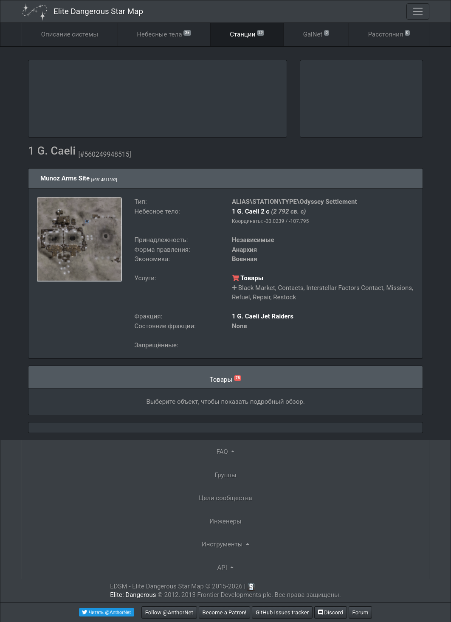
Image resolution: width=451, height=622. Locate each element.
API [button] (223, 567)
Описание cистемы (69, 34)
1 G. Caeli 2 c (250, 211)
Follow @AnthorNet (169, 612)
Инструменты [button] (223, 544)
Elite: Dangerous (133, 595)
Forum (360, 612)
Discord (330, 612)
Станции (247, 33)
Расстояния (389, 33)
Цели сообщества (225, 498)
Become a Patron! (225, 612)
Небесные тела (164, 33)
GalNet (316, 33)
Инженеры (225, 521)
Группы (225, 475)
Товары (247, 278)
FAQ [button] (223, 452)
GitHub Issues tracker (282, 612)
